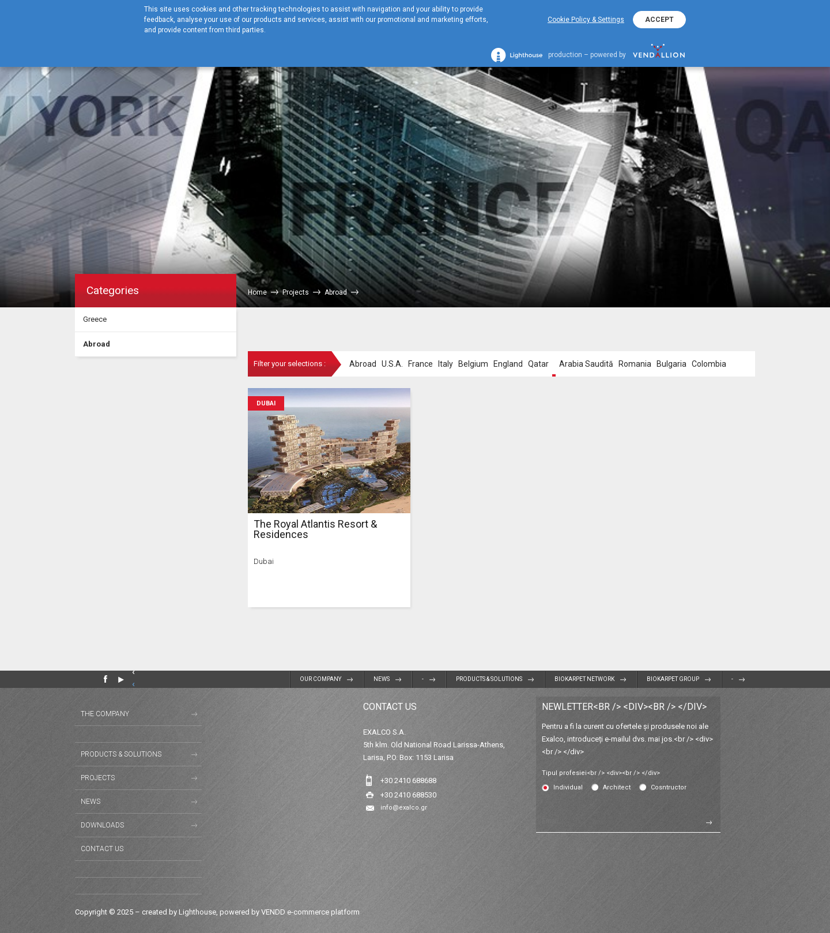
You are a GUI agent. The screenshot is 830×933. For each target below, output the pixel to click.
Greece (95, 319)
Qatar (538, 363)
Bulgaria (671, 363)
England (508, 363)
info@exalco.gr (403, 807)
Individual (568, 787)
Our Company (320, 679)
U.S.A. (392, 363)
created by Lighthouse (179, 912)
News (381, 679)
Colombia (709, 363)
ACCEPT (659, 20)
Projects (98, 778)
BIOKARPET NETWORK (584, 679)
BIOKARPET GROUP (673, 679)
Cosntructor (668, 787)
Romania (634, 363)
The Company (105, 714)
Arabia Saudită (586, 363)
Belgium (473, 363)
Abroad (96, 344)
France (420, 363)
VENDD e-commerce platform (310, 912)
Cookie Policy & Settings (586, 20)
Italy (445, 363)
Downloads (102, 825)
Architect (617, 787)
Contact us (102, 849)
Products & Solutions (489, 679)
